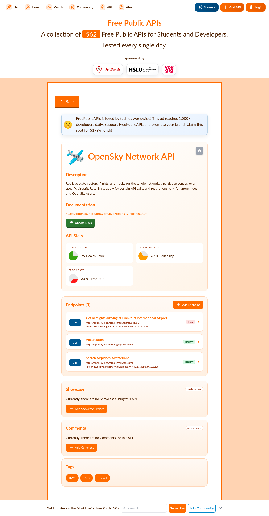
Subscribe (177, 508)
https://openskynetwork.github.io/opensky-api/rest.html (107, 213)
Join (202, 508)
